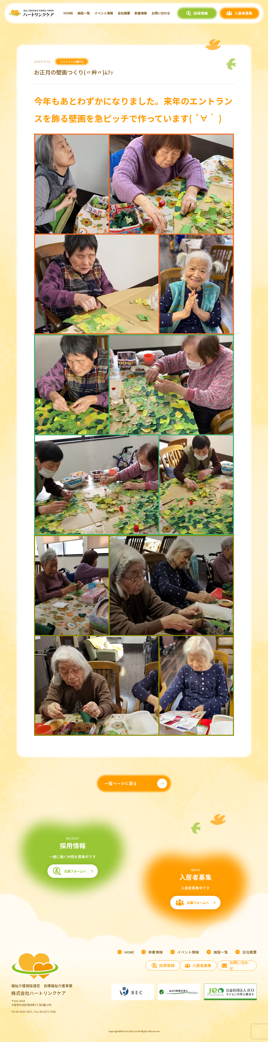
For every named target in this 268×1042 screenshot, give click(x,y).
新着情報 (140, 13)
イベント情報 (103, 13)
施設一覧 (83, 13)
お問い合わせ (160, 13)
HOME (68, 13)
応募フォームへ (72, 876)
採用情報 (200, 13)
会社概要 (124, 13)
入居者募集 (243, 13)
